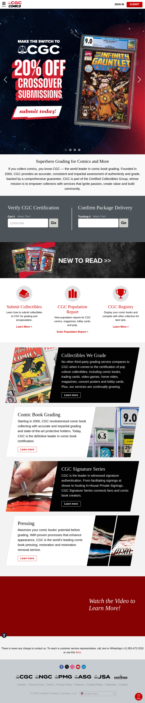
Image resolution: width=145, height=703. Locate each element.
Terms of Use (36, 684)
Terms (50, 684)
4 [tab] (78, 150)
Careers (21, 684)
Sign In (119, 4)
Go (53, 223)
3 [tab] (74, 150)
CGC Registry (120, 306)
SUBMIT (134, 4)
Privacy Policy (64, 684)
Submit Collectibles (24, 306)
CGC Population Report (72, 309)
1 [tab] (65, 150)
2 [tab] (69, 150)
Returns (79, 684)
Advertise (111, 684)
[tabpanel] (72, 81)
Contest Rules (95, 684)
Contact (123, 684)
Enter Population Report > (72, 331)
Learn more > (24, 326)
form (78, 652)
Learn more (74, 395)
